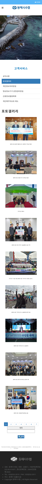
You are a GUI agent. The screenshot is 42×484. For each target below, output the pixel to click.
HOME (37, 2)
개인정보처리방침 (9, 86)
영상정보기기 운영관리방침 (13, 91)
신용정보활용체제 (9, 96)
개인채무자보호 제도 (10, 101)
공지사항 (6, 76)
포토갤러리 (7, 81)
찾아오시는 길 (36, 447)
